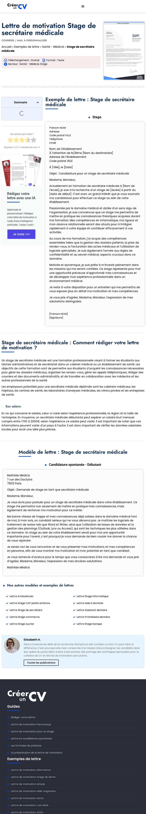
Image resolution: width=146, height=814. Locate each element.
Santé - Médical (53, 47)
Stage (43, 64)
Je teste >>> (21, 234)
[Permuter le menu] (82, 6)
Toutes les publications (41, 662)
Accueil (6, 47)
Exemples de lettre (26, 47)
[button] (37, 102)
